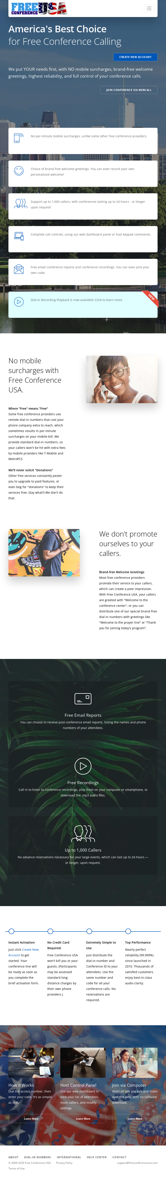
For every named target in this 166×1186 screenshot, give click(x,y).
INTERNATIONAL (69, 1157)
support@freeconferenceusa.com (137, 1163)
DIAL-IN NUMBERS (37, 1157)
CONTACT (119, 1157)
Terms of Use (16, 1168)
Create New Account (135, 57)
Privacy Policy (64, 1163)
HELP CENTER (97, 1157)
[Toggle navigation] (149, 8)
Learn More (31, 1118)
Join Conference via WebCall (129, 90)
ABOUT (13, 1157)
